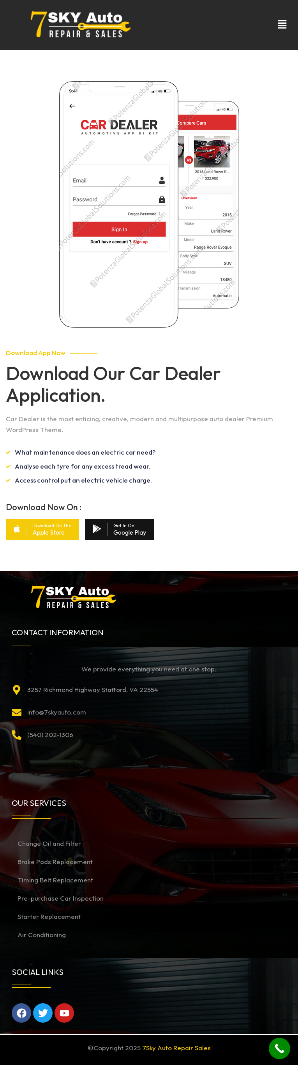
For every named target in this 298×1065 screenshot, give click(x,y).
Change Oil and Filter (49, 843)
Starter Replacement (49, 916)
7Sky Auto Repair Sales (176, 1048)
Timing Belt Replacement (55, 880)
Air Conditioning (42, 935)
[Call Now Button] (279, 1048)
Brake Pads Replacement (55, 862)
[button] (282, 24)
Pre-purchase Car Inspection (61, 898)
